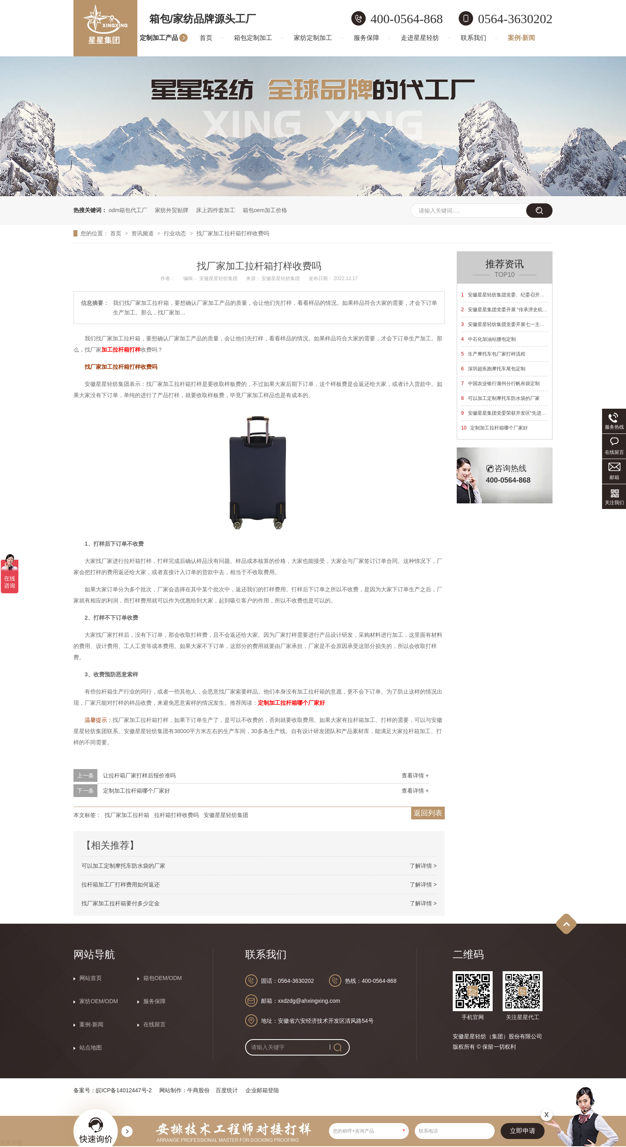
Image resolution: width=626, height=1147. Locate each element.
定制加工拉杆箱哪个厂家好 (136, 790)
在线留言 (154, 1024)
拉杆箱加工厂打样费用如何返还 (120, 884)
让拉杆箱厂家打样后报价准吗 (139, 775)
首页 (206, 37)
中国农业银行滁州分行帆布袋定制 (500, 383)
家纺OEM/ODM (98, 1001)
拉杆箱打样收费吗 (176, 815)
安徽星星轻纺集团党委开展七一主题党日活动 (512, 324)
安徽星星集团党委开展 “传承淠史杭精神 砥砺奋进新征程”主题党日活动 (539, 309)
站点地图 (90, 1047)
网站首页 (90, 978)
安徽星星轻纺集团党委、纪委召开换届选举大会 (515, 295)
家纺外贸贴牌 (171, 210)
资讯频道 (143, 233)
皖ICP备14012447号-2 (124, 1090)
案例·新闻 (521, 37)
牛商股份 (198, 1090)
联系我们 (473, 37)
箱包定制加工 (253, 37)
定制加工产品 (159, 37)
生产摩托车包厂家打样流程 (493, 354)
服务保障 (366, 37)
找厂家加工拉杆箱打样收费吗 (232, 233)
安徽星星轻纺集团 (226, 815)
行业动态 (176, 233)
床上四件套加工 (215, 210)
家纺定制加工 (313, 37)
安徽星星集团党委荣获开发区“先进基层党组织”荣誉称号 (523, 413)
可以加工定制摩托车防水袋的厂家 (123, 866)
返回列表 (428, 813)
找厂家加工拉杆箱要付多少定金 (120, 903)
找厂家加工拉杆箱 (127, 815)
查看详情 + (415, 775)
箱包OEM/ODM (162, 978)
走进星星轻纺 (420, 37)
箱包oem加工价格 (265, 210)
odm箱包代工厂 (128, 210)
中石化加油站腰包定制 (488, 339)
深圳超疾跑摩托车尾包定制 (493, 369)
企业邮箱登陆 (262, 1090)
